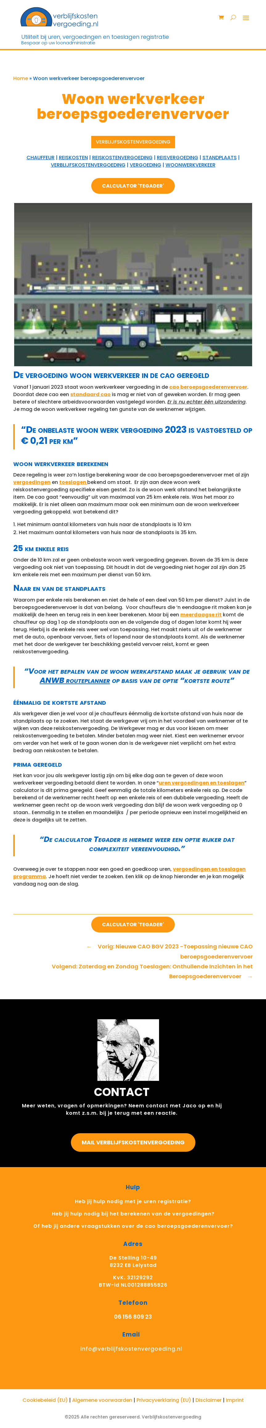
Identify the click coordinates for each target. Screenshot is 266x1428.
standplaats (220, 157)
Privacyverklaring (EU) (164, 1400)
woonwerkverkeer (190, 164)
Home (20, 78)
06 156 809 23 (133, 1316)
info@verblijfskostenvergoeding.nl (131, 1349)
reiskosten (73, 157)
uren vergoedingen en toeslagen (201, 782)
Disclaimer (208, 1400)
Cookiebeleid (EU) (45, 1400)
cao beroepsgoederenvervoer (208, 387)
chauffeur (41, 157)
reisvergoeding (177, 157)
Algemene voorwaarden (102, 1400)
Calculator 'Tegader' (133, 185)
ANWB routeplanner (75, 680)
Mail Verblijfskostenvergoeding (133, 1142)
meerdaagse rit (201, 614)
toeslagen (73, 482)
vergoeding (145, 164)
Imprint (235, 1400)
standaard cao (90, 394)
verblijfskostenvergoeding (88, 164)
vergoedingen (32, 482)
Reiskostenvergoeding (122, 157)
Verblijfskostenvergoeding (133, 141)
